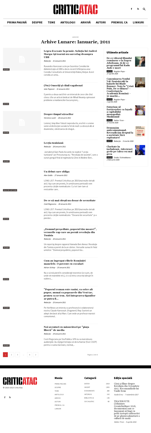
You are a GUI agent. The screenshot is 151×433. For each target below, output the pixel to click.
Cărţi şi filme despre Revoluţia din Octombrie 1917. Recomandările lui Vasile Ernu (125, 392)
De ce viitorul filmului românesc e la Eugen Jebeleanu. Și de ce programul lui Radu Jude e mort (119, 63)
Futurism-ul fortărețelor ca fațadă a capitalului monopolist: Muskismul (120, 105)
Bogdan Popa (119, 70)
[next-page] (35, 360)
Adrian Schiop (49, 270)
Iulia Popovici (49, 89)
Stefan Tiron (119, 110)
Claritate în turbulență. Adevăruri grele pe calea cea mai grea (120, 138)
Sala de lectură (10, 190)
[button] (144, 9)
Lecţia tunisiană (56, 143)
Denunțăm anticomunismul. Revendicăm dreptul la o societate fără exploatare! (120, 123)
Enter (6, 104)
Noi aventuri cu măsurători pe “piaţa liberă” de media (66, 334)
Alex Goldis (48, 175)
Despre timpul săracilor (61, 114)
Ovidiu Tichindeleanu (122, 144)
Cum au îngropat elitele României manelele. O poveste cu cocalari (69, 264)
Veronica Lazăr (50, 118)
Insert (6, 69)
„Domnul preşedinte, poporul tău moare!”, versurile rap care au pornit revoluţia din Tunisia (69, 235)
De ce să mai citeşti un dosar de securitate (67, 202)
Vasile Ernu (118, 399)
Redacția (47, 61)
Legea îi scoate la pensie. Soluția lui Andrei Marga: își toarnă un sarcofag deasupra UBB (70, 54)
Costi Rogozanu (50, 207)
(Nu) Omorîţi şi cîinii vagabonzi (67, 85)
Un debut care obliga (59, 171)
